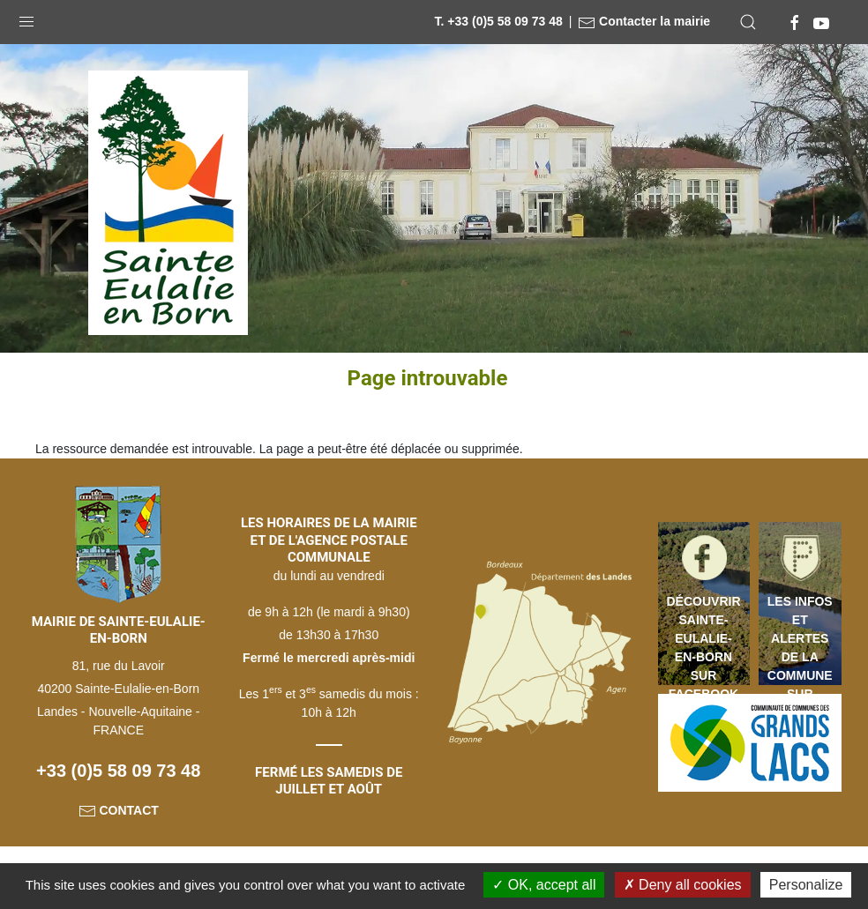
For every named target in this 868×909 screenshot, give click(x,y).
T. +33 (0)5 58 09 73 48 (499, 21)
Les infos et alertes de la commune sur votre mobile (800, 639)
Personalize (806, 884)
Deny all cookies (683, 884)
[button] (26, 17)
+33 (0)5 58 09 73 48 (118, 770)
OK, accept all (543, 884)
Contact (119, 810)
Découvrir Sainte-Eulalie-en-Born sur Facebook (704, 639)
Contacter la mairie (644, 21)
